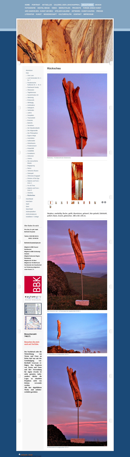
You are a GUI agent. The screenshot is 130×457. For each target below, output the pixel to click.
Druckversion (23, 454)
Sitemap (30, 454)
